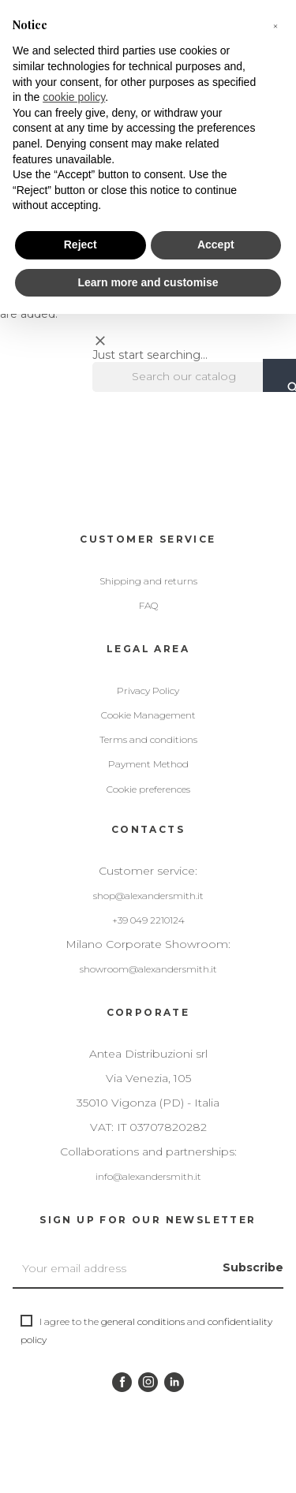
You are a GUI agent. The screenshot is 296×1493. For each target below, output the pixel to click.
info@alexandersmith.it (148, 1176)
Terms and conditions (148, 739)
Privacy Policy (148, 690)
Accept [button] (215, 244)
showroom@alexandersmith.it (148, 969)
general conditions (143, 1321)
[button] (275, 25)
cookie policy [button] (74, 97)
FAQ (148, 605)
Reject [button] (80, 244)
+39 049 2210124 (148, 920)
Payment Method (148, 764)
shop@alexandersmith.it (148, 895)
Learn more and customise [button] (147, 282)
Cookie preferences (148, 789)
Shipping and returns (148, 581)
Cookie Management (148, 715)
